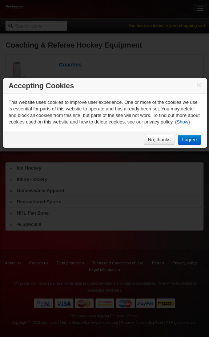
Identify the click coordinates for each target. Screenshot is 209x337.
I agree (189, 139)
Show (183, 122)
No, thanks (159, 139)
